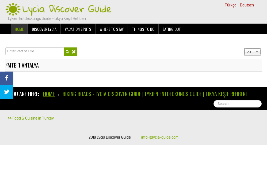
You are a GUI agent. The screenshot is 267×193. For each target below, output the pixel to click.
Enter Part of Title (5, 47)
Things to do (143, 29)
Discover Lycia (44, 29)
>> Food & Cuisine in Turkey (31, 118)
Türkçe (231, 5)
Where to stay (112, 29)
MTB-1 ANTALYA (23, 65)
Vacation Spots (78, 29)
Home (19, 29)
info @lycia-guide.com (159, 137)
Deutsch (247, 5)
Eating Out (172, 29)
